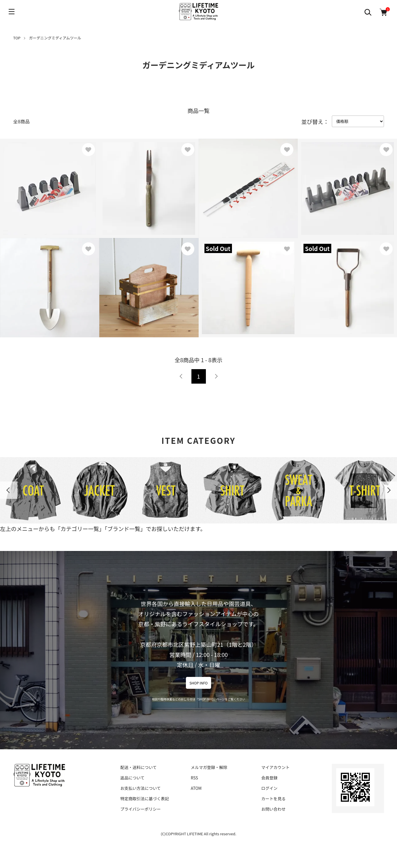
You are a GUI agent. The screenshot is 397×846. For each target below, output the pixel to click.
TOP (17, 38)
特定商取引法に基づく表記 (144, 798)
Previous (8, 490)
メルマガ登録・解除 (209, 767)
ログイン (269, 788)
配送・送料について (138, 767)
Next (388, 490)
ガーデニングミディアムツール (55, 38)
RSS (194, 778)
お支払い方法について (140, 788)
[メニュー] (11, 11)
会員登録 (269, 778)
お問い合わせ (273, 809)
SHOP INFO (198, 682)
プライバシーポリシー (140, 809)
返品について (132, 778)
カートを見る (273, 798)
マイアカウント (275, 767)
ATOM (196, 788)
